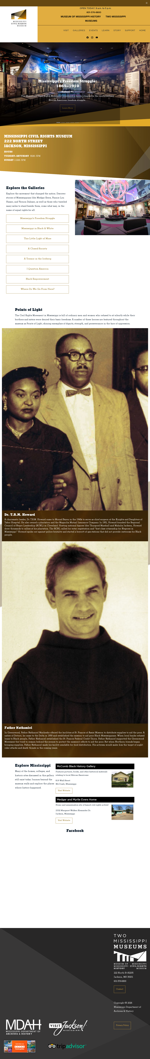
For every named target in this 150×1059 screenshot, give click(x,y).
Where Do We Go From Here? (37, 289)
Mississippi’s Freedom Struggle (37, 218)
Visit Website (64, 791)
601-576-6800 (94, 12)
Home (142, 30)
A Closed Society (37, 249)
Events (93, 30)
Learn (105, 30)
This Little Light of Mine (37, 239)
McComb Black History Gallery (76, 766)
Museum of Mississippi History (81, 16)
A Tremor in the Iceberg (37, 259)
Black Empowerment (37, 279)
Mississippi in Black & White (37, 228)
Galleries (79, 30)
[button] (11, 84)
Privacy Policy (122, 1025)
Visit (66, 30)
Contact (119, 989)
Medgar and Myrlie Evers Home (77, 800)
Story (117, 30)
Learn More (67, 108)
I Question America (37, 269)
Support (130, 30)
